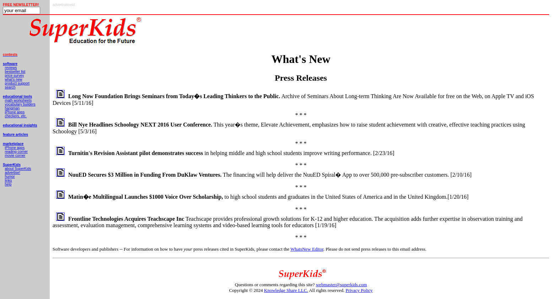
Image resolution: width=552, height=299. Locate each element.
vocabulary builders (20, 104)
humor (10, 176)
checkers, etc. (16, 116)
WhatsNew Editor (306, 249)
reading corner (16, 152)
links (8, 180)
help (8, 184)
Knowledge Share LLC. (286, 290)
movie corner (15, 155)
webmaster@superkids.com (341, 284)
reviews (11, 68)
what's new (13, 79)
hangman (12, 108)
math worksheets (18, 100)
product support (17, 83)
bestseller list (15, 72)
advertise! (12, 173)
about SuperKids (18, 169)
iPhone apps (15, 112)
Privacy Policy (359, 290)
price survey (14, 76)
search (10, 87)
